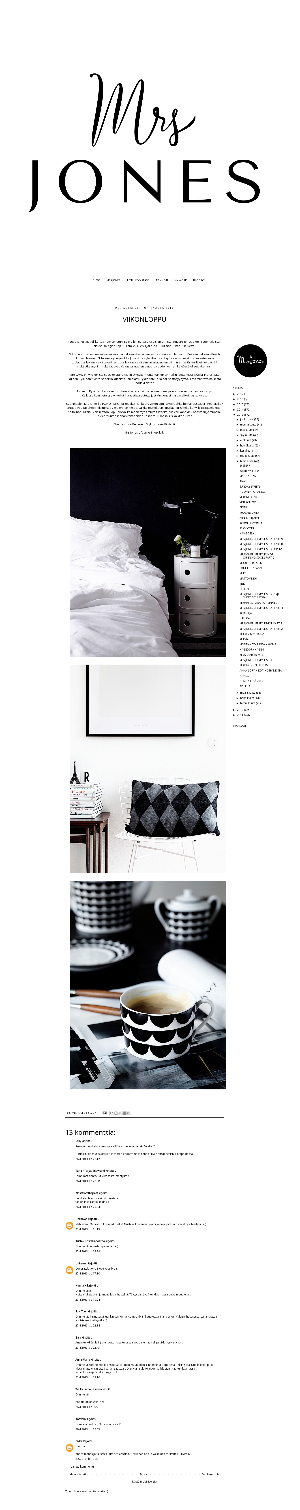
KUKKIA (244, 639)
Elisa (78, 1337)
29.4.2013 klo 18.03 (87, 1429)
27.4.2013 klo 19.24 (87, 1299)
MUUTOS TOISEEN (251, 563)
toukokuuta (247, 456)
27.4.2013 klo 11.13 (87, 1229)
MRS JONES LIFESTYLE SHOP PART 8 (261, 544)
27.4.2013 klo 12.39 (87, 1251)
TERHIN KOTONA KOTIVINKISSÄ (259, 603)
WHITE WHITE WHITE (252, 471)
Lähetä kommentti (82, 1466)
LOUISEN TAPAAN (251, 568)
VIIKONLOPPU (248, 497)
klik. (161, 432)
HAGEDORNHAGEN (252, 649)
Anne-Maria (82, 1360)
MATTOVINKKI (248, 578)
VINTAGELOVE (248, 502)
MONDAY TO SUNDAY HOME (258, 644)
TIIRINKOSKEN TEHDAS (254, 665)
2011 (240, 715)
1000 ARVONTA (249, 513)
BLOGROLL (200, 280)
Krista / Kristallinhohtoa (90, 1241)
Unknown (81, 1219)
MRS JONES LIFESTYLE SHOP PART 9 (261, 539)
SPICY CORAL (248, 528)
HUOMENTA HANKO (252, 492)
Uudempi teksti (76, 1474)
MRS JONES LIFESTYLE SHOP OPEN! (261, 549)
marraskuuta (248, 424)
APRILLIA (245, 686)
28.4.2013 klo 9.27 (86, 1407)
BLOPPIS (245, 589)
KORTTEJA (246, 613)
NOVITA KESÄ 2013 (251, 681)
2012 (240, 710)
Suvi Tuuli (81, 1311)
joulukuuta (247, 419)
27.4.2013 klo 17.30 (87, 1273)
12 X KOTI (162, 280)
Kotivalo (80, 1419)
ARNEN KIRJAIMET (250, 518)
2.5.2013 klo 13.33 (86, 1459)
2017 (240, 394)
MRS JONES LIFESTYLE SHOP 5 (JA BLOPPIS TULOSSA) (260, 595)
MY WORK (180, 280)
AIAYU (243, 481)
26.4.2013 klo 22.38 (87, 1181)
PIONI (243, 507)
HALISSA (245, 618)
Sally (78, 1141)
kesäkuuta (247, 451)
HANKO (244, 676)
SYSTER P (245, 465)
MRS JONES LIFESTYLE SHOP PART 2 (261, 629)
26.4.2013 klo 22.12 (87, 1159)
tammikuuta (248, 703)
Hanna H (80, 1285)
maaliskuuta (248, 693)
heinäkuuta (247, 445)
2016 (240, 399)
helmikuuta (247, 698)
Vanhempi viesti (212, 1474)
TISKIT (243, 584)
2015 (240, 404)
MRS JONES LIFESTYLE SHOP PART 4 (261, 608)
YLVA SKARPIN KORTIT (253, 655)
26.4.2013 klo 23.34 (87, 1207)
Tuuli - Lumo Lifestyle (88, 1389)
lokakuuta (246, 430)
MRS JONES (113, 280)
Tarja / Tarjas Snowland (90, 1171)
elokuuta (246, 440)
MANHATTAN (248, 476)
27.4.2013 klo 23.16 (87, 1377)
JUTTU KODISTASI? (137, 280)
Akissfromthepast (86, 1193)
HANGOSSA (247, 533)
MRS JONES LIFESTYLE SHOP (256, 660)
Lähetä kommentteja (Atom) (90, 1491)
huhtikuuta (247, 461)
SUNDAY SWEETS (250, 486)
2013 (240, 415)
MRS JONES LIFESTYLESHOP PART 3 (261, 623)
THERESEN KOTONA (252, 634)
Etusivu (144, 1474)
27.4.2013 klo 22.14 (87, 1325)
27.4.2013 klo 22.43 (87, 1347)
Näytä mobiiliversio (144, 1481)
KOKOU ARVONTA (251, 523)
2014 (240, 409)
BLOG (96, 280)
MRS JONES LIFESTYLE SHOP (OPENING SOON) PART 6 (257, 556)
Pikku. (79, 1441)
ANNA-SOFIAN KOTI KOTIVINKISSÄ (261, 670)
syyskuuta (246, 435)
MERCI (243, 573)
